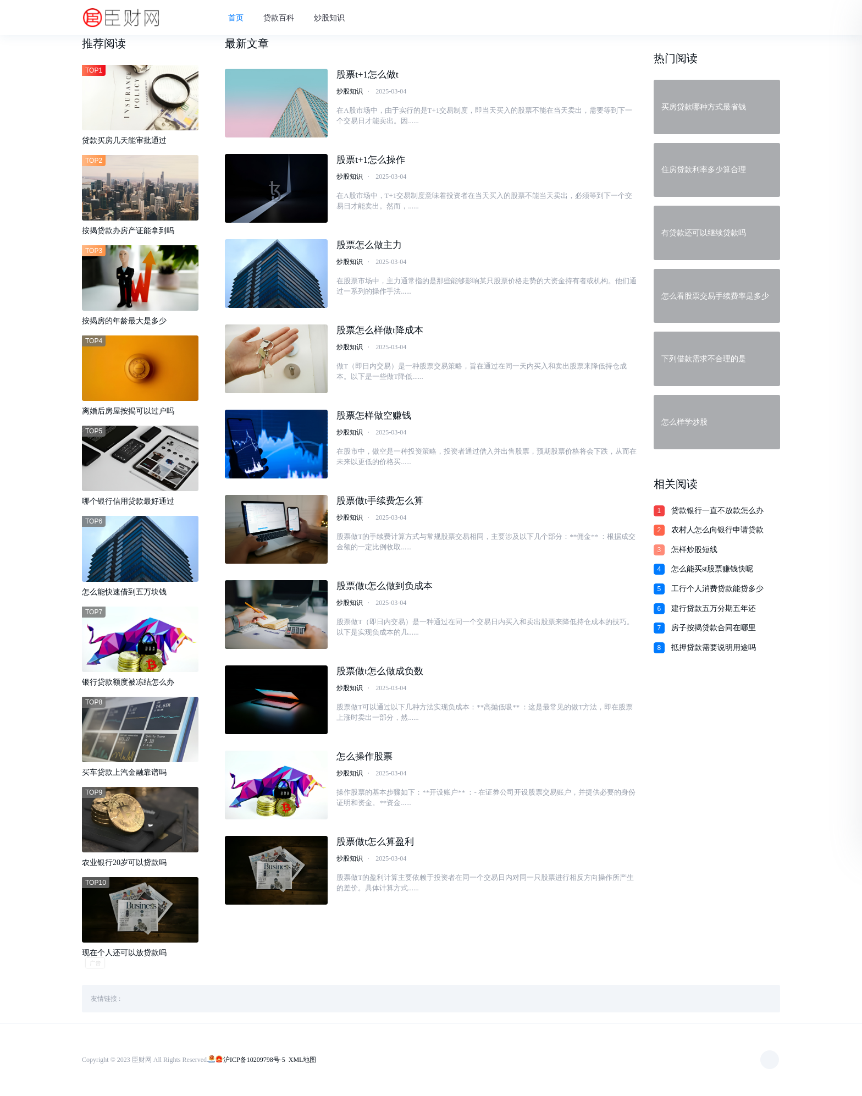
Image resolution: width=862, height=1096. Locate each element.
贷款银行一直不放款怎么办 (717, 510)
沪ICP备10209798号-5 (254, 1060)
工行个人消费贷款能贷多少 (717, 589)
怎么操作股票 (364, 758)
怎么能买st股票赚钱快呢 (712, 569)
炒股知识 (334, 18)
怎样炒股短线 (694, 550)
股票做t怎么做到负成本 (384, 587)
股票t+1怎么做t (367, 76)
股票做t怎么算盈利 (375, 843)
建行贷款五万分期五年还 (713, 608)
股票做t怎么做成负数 (379, 673)
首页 (240, 18)
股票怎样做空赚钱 (373, 417)
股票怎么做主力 (369, 246)
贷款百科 (283, 18)
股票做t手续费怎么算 (379, 502)
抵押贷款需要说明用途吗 (713, 647)
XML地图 (303, 1060)
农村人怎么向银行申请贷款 (717, 530)
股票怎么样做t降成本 (379, 332)
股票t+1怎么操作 (370, 161)
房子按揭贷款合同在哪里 (713, 628)
